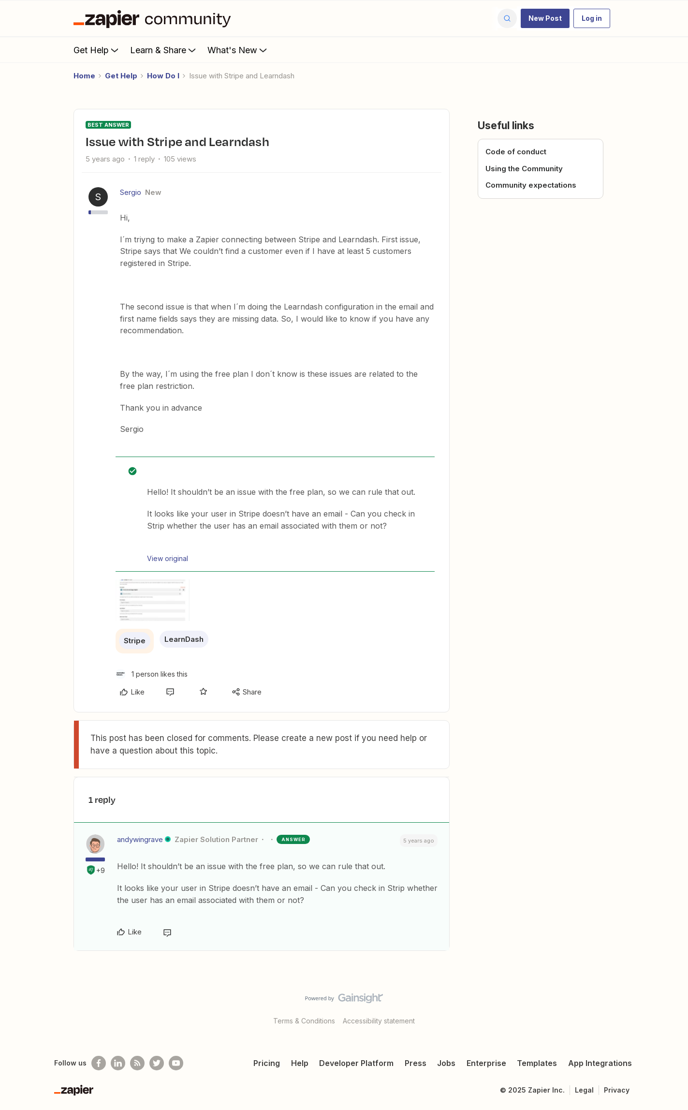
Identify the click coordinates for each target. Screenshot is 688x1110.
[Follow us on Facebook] (98, 1063)
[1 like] (152, 674)
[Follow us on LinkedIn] (118, 1063)
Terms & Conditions (304, 1021)
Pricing (266, 1063)
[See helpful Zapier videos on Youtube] (176, 1063)
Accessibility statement (379, 1021)
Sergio (130, 192)
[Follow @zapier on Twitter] (156, 1063)
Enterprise (486, 1063)
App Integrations (600, 1063)
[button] (545, 18)
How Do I (163, 75)
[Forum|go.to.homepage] (154, 18)
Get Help (96, 50)
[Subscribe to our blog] (137, 1063)
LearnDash (184, 639)
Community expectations (530, 185)
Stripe (135, 640)
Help (299, 1063)
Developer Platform (356, 1063)
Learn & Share (164, 50)
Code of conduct (515, 151)
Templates (537, 1063)
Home (84, 75)
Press (415, 1063)
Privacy (616, 1090)
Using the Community (524, 168)
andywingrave (140, 839)
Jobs (446, 1063)
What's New (238, 50)
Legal (584, 1090)
